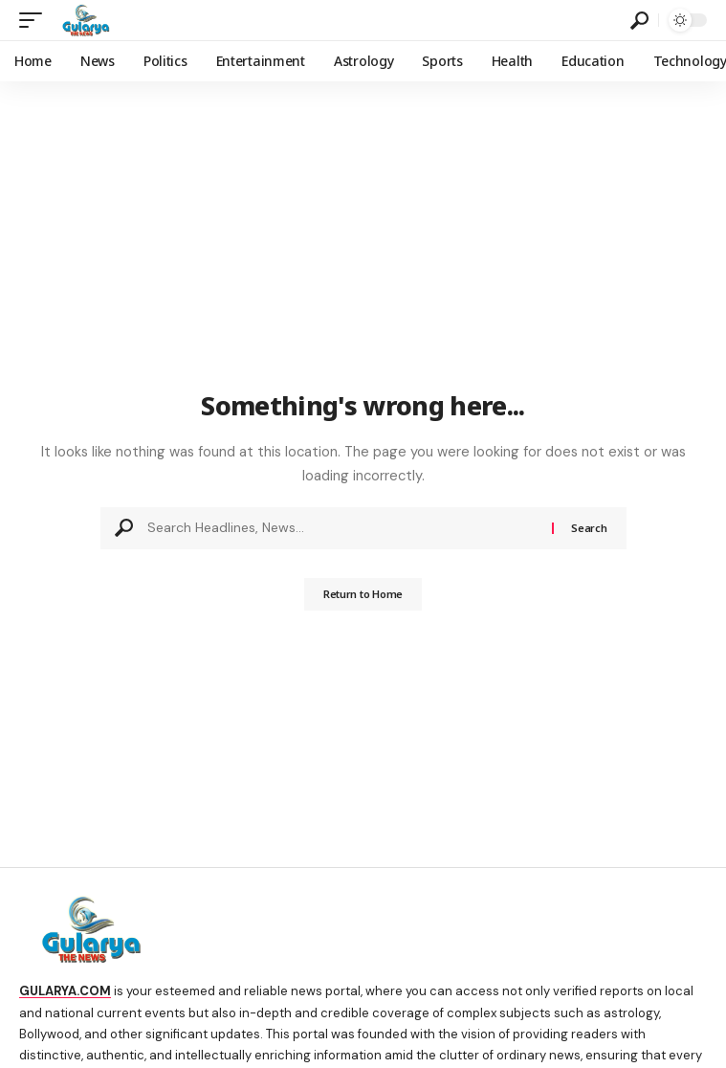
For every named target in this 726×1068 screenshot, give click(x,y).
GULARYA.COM (65, 991)
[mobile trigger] (35, 20)
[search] (639, 20)
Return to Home (363, 594)
